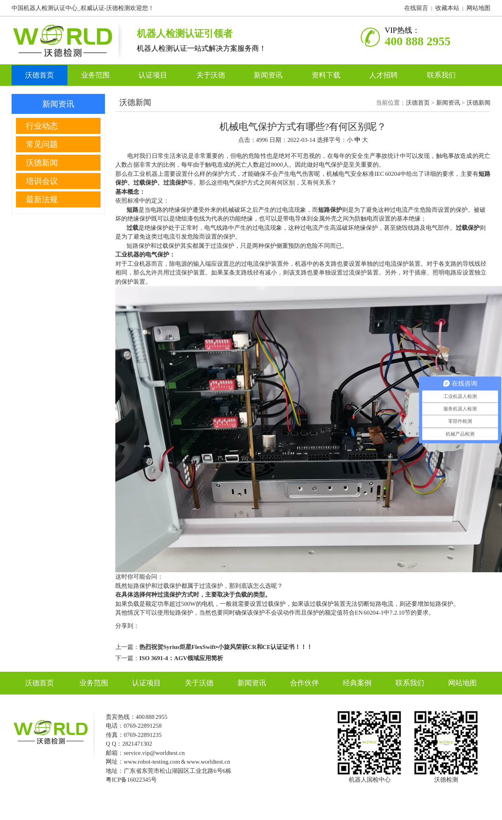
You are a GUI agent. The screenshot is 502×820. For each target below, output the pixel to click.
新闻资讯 (269, 75)
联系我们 (441, 75)
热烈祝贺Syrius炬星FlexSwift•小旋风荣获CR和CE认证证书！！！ (225, 647)
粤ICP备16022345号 (131, 779)
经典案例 (357, 683)
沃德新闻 (478, 103)
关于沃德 (211, 75)
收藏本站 (447, 8)
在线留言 (416, 8)
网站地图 (478, 8)
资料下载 (327, 75)
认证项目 (153, 75)
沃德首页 (39, 75)
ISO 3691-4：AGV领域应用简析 (181, 658)
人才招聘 (384, 75)
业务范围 (96, 75)
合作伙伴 (304, 683)
